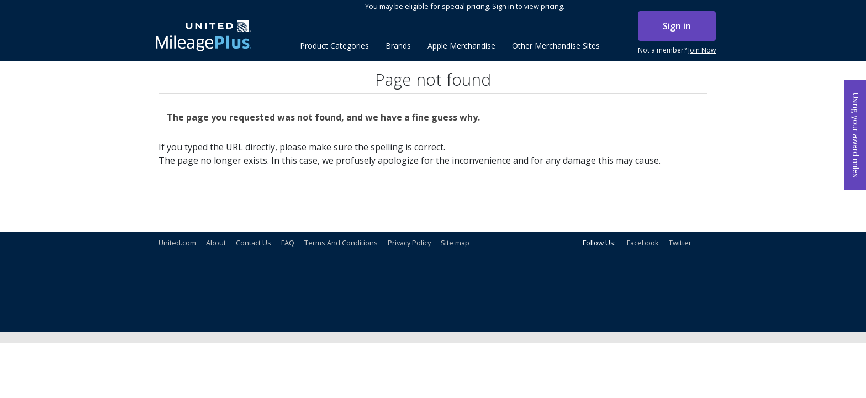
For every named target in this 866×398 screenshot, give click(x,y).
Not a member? (677, 50)
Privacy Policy (409, 243)
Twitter (680, 243)
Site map (455, 243)
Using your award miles (856, 135)
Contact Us (253, 243)
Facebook (643, 243)
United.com (177, 243)
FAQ (287, 243)
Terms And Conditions (341, 243)
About (216, 243)
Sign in (677, 26)
